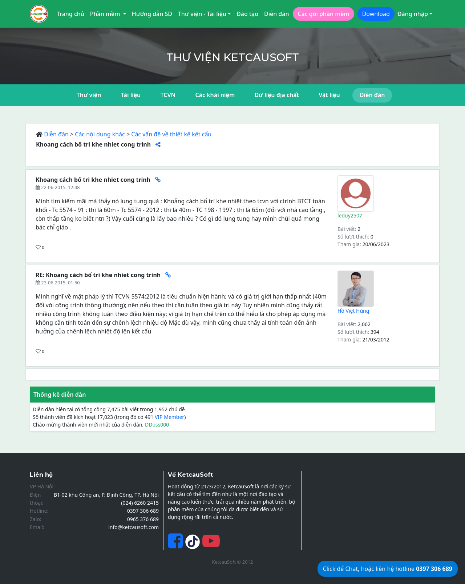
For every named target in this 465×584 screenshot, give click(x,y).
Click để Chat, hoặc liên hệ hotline (387, 569)
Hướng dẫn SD (152, 14)
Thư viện (89, 95)
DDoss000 (157, 424)
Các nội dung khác (100, 134)
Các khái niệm (215, 95)
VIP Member (169, 416)
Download (376, 14)
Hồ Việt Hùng (353, 310)
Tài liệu (131, 95)
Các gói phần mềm (323, 14)
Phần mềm (106, 14)
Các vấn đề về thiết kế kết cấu (171, 134)
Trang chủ (70, 14)
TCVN (167, 95)
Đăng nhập (412, 14)
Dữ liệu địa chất (276, 95)
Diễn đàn (276, 14)
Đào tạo (247, 14)
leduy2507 (349, 215)
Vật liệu (329, 95)
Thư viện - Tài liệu (202, 14)
